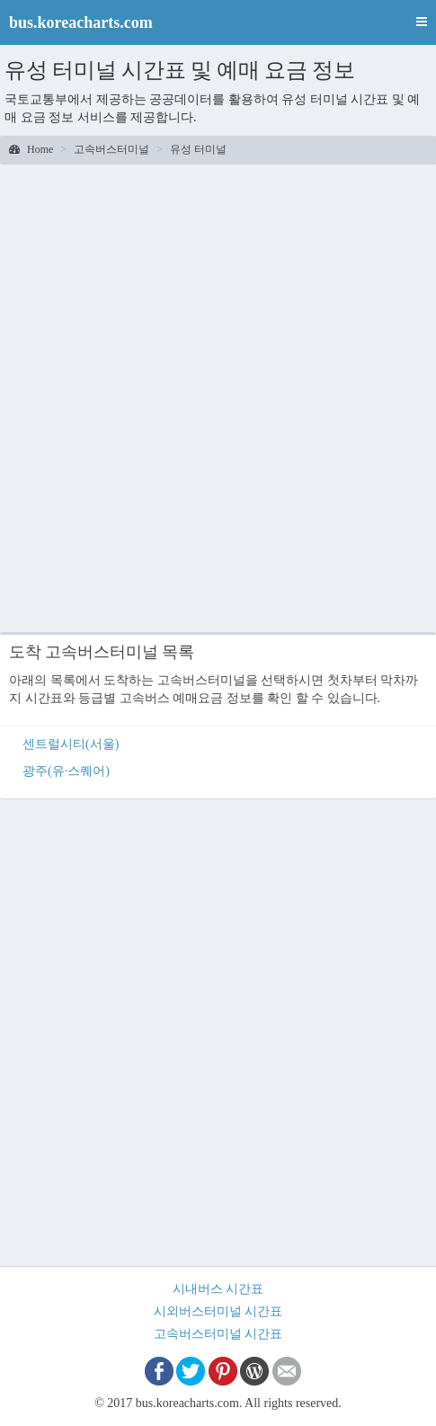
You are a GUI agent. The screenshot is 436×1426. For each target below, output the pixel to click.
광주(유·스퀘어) (66, 771)
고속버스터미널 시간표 (218, 1334)
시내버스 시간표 (218, 1289)
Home (31, 149)
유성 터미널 (198, 149)
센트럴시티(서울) (70, 744)
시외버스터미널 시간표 (218, 1311)
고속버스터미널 (111, 149)
